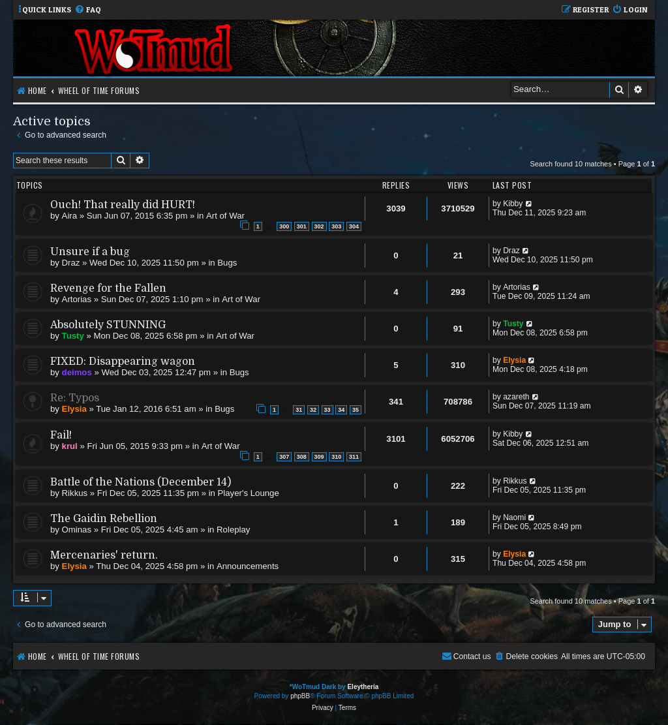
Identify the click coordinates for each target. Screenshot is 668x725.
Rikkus (75, 493)
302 (319, 226)
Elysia (514, 360)
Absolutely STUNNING (108, 325)
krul (70, 446)
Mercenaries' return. (104, 555)
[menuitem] (87, 10)
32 (313, 410)
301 (302, 226)
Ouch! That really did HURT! (122, 205)
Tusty (73, 336)
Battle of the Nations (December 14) (140, 482)
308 (302, 457)
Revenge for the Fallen (108, 288)
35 (355, 410)
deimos (77, 372)
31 (299, 410)
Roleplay (233, 529)
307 (284, 457)
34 (341, 410)
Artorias (76, 299)
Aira (69, 216)
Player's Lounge (248, 493)
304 (354, 226)
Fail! (61, 435)
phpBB (300, 696)
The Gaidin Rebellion (103, 519)
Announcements (248, 566)
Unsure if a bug (90, 252)
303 (336, 226)
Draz (71, 263)
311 (354, 457)
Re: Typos (74, 398)
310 (336, 457)
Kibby (513, 203)
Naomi (514, 517)
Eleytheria (362, 686)
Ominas (76, 529)
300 (284, 226)
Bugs (227, 263)
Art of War (225, 216)
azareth (516, 396)
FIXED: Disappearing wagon (122, 361)
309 (319, 457)
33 (327, 410)
